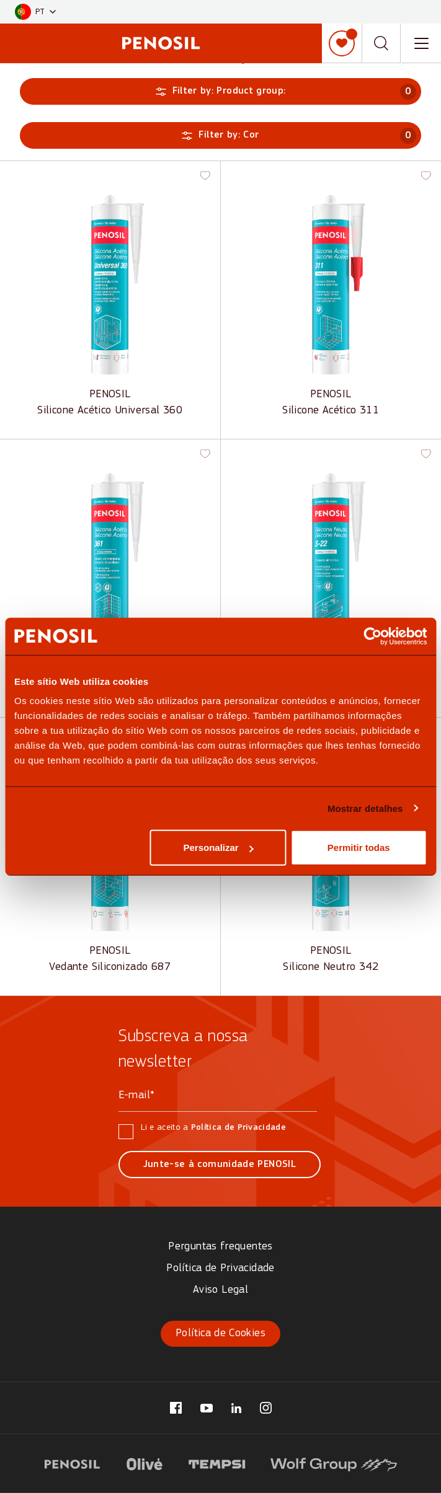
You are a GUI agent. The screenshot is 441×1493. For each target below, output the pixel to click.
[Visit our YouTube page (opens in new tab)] (206, 1408)
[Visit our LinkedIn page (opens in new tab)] (236, 1408)
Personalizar (218, 847)
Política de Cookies (220, 1333)
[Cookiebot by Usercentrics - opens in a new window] (372, 636)
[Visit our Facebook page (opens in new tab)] (176, 1408)
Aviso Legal (220, 1290)
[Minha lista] (342, 43)
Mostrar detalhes (365, 808)
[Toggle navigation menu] (421, 43)
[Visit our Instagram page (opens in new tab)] (266, 1408)
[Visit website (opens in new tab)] (72, 1463)
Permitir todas (358, 847)
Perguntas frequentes (220, 1247)
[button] (35, 12)
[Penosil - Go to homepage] (161, 43)
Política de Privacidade (238, 1127)
